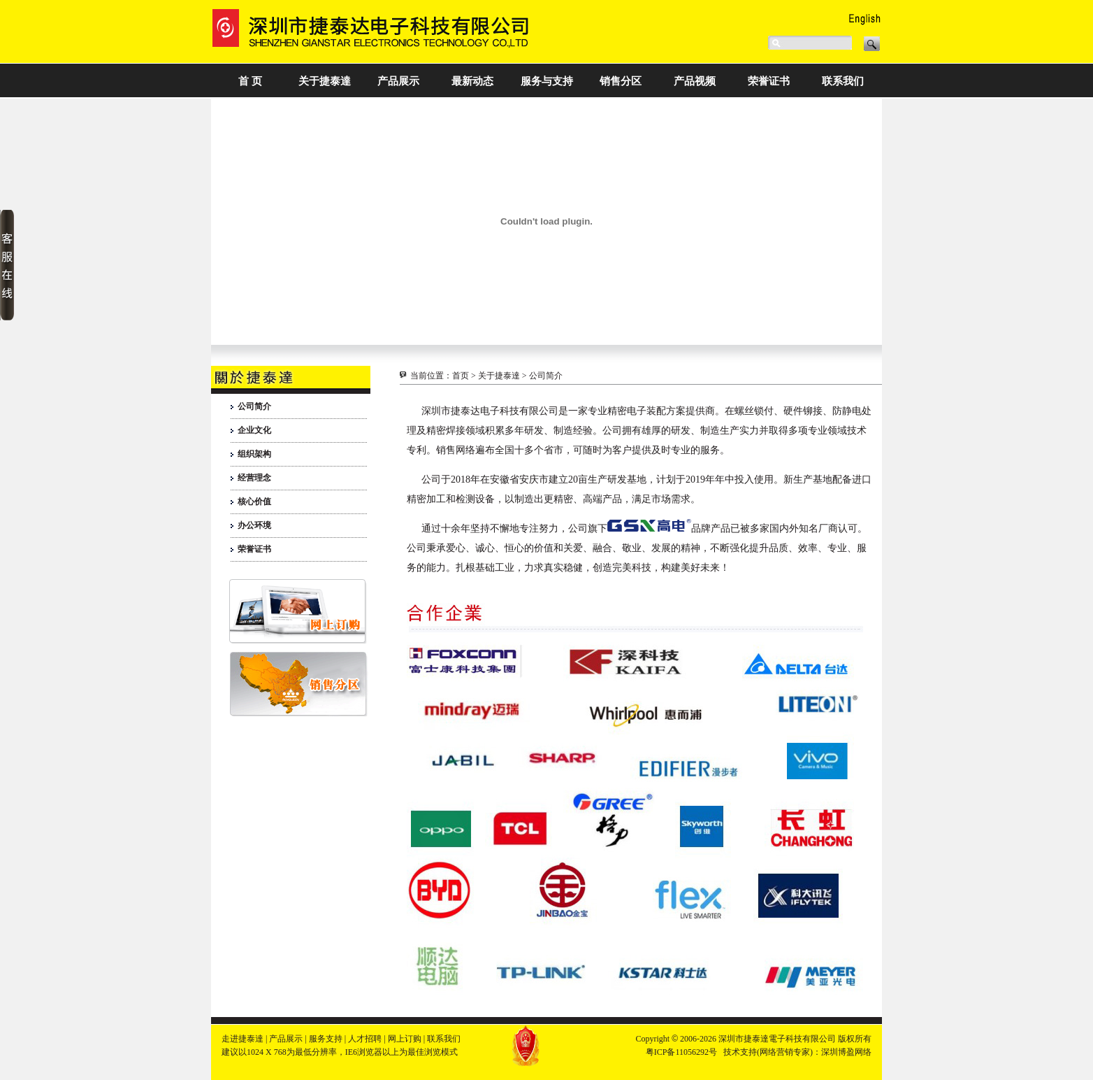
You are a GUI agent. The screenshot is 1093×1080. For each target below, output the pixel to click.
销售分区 (621, 81)
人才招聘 (365, 1039)
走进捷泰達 (242, 1039)
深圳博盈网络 (846, 1052)
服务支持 (325, 1039)
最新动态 (472, 81)
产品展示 (398, 81)
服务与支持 (547, 81)
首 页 (250, 81)
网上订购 (404, 1039)
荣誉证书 (769, 81)
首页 (460, 376)
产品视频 (695, 81)
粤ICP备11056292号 (681, 1052)
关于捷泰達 (324, 81)
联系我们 (843, 81)
